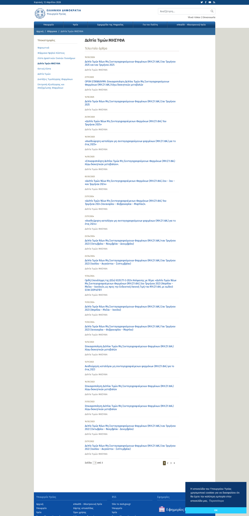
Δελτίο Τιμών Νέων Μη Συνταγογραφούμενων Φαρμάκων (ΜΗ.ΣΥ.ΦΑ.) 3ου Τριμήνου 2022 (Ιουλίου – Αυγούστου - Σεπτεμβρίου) (130, 447)
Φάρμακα (52, 31)
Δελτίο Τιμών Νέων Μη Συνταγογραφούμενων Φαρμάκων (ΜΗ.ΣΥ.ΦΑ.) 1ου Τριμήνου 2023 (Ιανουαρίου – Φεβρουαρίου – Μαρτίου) (130, 328)
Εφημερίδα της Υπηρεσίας (110, 24)
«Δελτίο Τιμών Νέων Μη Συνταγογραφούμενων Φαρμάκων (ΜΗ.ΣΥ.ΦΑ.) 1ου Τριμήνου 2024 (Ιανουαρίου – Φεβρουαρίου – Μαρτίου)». (125, 202)
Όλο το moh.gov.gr (121, 504)
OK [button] (216, 510)
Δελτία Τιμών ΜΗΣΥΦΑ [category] (96, 70)
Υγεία (75, 24)
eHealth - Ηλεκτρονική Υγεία (191, 24)
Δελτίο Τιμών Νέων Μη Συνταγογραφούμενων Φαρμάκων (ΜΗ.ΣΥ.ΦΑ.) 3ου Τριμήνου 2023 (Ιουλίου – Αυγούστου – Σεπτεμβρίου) (130, 262)
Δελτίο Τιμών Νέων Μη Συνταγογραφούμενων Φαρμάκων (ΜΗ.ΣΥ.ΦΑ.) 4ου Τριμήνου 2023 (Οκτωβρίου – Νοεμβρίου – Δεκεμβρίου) (130, 242)
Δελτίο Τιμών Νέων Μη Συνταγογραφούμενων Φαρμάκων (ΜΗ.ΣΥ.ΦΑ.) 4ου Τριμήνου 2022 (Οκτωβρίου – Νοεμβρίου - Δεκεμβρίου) (130, 427)
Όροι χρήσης (79, 512)
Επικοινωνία (209, 17)
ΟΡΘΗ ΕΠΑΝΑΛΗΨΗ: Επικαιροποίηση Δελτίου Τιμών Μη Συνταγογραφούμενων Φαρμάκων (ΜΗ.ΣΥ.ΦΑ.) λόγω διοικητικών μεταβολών (127, 83)
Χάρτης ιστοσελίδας (83, 508)
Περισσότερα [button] (216, 500)
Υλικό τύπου (194, 17)
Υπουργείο (48, 24)
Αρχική (39, 31)
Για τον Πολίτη (150, 24)
